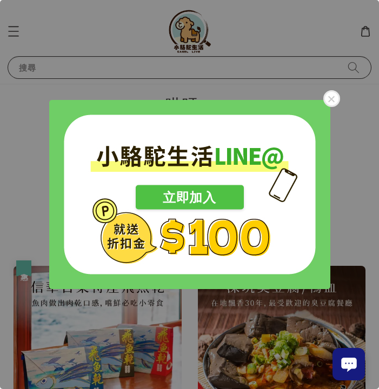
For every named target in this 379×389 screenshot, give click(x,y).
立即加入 (189, 197)
